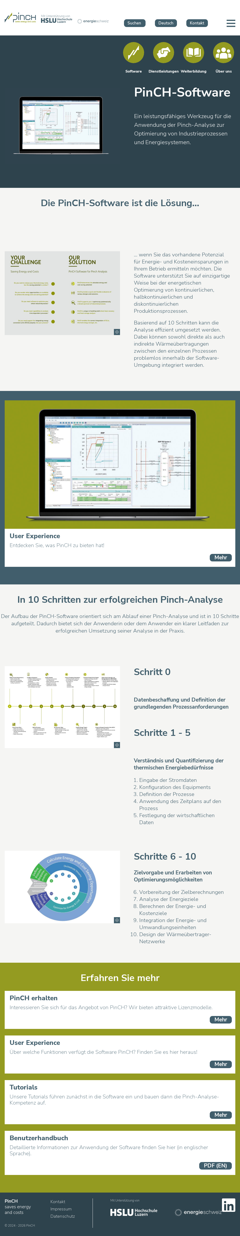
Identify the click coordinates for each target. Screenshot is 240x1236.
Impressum (61, 1209)
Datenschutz (62, 1216)
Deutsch (165, 23)
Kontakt (197, 23)
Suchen (134, 23)
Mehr (220, 557)
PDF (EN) (215, 1165)
